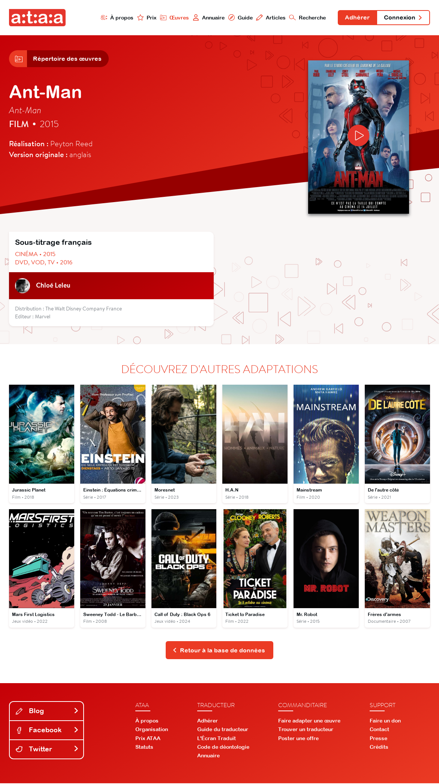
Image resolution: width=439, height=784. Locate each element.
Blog (47, 711)
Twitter (47, 750)
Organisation (151, 730)
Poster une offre (298, 739)
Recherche (307, 17)
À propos (116, 17)
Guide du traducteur (222, 730)
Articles (270, 17)
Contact (379, 730)
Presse (378, 739)
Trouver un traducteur (305, 730)
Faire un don (385, 721)
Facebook (47, 731)
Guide (239, 17)
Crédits (379, 748)
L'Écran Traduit (216, 739)
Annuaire (208, 17)
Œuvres (173, 17)
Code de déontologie (223, 748)
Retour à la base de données (218, 650)
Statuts (144, 748)
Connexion (403, 18)
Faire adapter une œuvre (309, 721)
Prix (146, 17)
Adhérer (357, 18)
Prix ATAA (147, 739)
